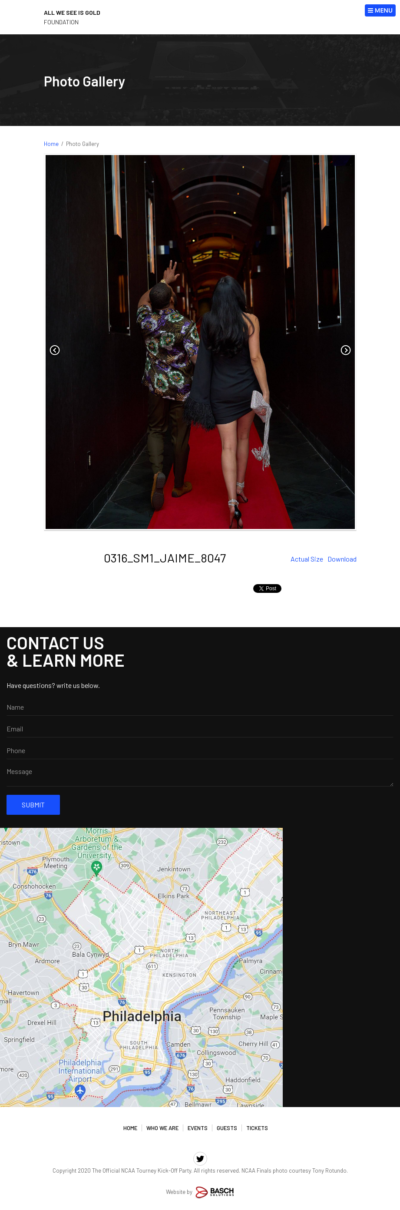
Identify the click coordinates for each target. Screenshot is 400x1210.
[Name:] (200, 707)
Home (51, 143)
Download (342, 559)
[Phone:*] (200, 750)
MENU (380, 10)
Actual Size (307, 559)
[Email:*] (200, 728)
